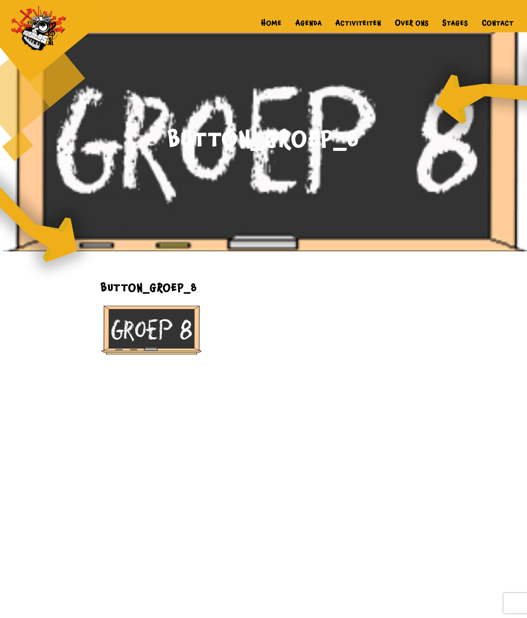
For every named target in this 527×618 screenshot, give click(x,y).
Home (271, 23)
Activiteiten (358, 23)
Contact (498, 23)
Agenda (308, 23)
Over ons (412, 23)
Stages (455, 23)
